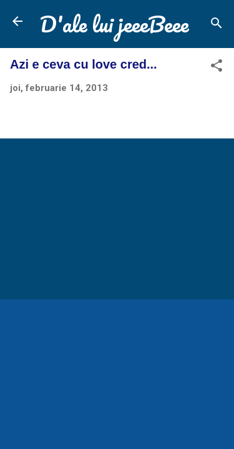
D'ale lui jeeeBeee (114, 23)
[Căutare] (216, 25)
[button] (216, 67)
